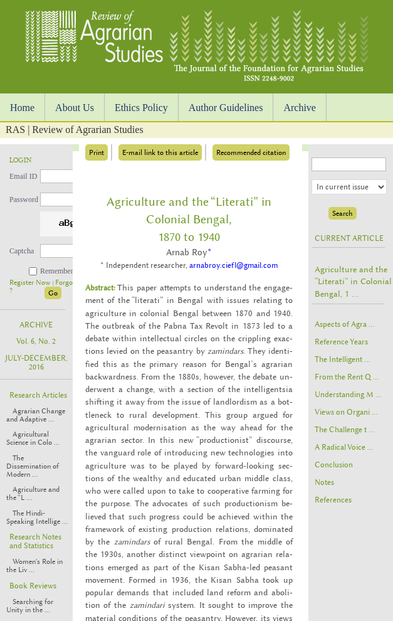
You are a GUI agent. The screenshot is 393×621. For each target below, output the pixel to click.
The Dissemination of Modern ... (32, 466)
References (333, 500)
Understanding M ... (348, 394)
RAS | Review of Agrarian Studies (75, 129)
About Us (74, 107)
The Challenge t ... (345, 429)
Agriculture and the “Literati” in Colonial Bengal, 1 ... (353, 281)
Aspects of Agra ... (345, 324)
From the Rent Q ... (347, 377)
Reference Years (341, 341)
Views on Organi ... (346, 412)
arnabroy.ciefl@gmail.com (233, 265)
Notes (324, 482)
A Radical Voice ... (344, 447)
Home (22, 107)
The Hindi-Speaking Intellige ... (37, 517)
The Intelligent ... (342, 359)
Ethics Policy (141, 107)
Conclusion (334, 464)
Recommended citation (251, 152)
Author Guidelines (226, 107)
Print (96, 152)
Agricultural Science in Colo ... (33, 438)
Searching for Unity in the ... (29, 606)
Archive (299, 107)
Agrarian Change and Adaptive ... (35, 415)
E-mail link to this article (160, 152)
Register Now (31, 283)
